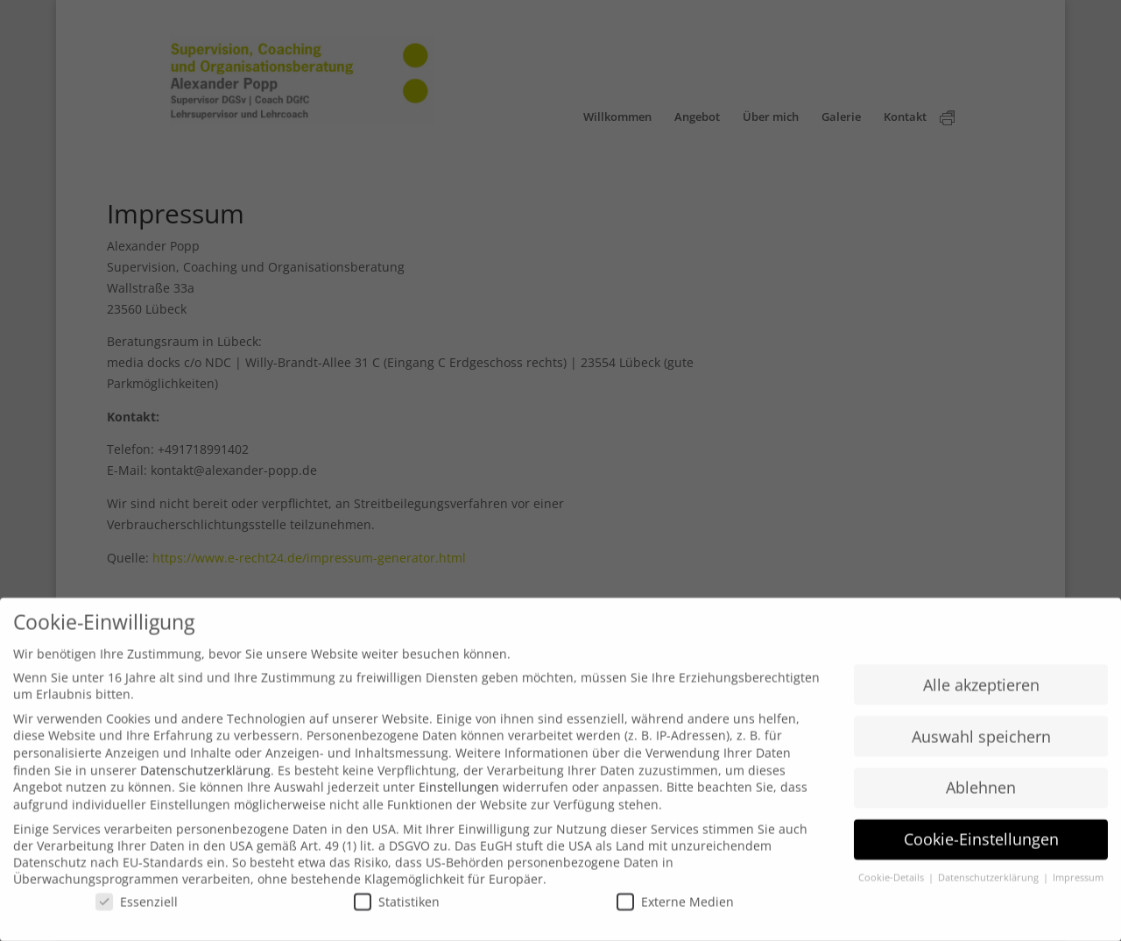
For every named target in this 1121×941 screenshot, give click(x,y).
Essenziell (136, 909)
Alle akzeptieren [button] (981, 692)
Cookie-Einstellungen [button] (981, 847)
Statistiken (397, 909)
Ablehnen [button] (981, 795)
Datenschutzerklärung (205, 777)
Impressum (1078, 886)
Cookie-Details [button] (892, 886)
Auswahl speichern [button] (981, 743)
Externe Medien (675, 909)
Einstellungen (459, 795)
